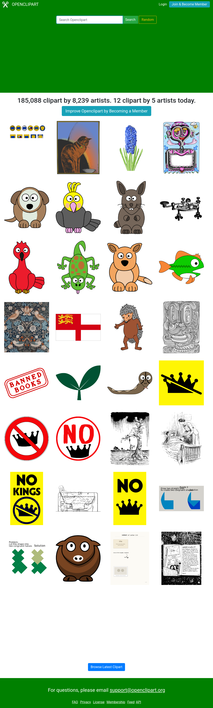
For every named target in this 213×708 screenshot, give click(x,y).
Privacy (85, 702)
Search (130, 20)
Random (147, 20)
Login (163, 4)
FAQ (75, 702)
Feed (131, 702)
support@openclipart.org (137, 690)
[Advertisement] (106, 58)
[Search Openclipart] (89, 20)
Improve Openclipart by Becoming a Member (106, 111)
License (98, 702)
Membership (115, 702)
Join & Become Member (189, 4)
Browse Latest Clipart (107, 667)
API (138, 702)
